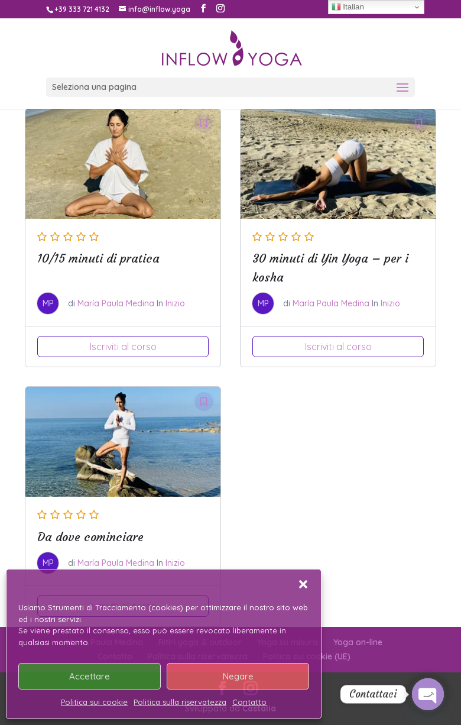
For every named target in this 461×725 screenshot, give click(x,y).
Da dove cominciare (90, 536)
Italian (348, 7)
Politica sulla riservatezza (180, 702)
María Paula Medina (115, 303)
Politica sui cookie (94, 702)
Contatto (249, 702)
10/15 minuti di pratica (98, 258)
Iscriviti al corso (123, 346)
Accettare (89, 676)
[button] (303, 584)
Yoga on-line (357, 642)
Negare (238, 676)
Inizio (175, 303)
